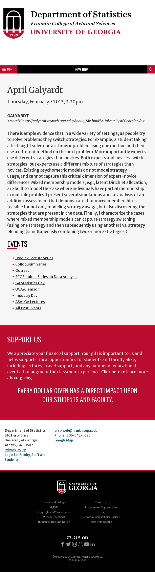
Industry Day (26, 295)
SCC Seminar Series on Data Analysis (46, 276)
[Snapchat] (80, 544)
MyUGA (54, 507)
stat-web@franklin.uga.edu (75, 430)
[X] (68, 544)
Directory (101, 502)
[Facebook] (62, 544)
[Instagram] (74, 544)
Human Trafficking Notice (54, 521)
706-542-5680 (79, 435)
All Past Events (28, 308)
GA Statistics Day (30, 283)
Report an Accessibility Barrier (101, 516)
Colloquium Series (31, 264)
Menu (8, 69)
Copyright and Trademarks (54, 512)
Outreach (23, 270)
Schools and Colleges (54, 502)
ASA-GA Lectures (30, 301)
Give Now (82, 69)
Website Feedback (54, 516)
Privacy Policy (15, 450)
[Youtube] (86, 544)
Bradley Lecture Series (34, 258)
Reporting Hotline (101, 521)
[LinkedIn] (92, 544)
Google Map (63, 440)
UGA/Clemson (27, 289)
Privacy (101, 512)
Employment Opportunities (101, 507)
